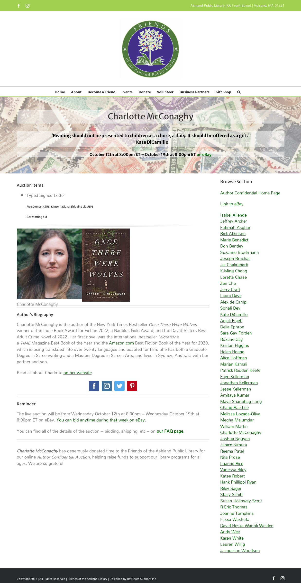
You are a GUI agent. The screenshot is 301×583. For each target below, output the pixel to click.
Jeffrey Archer (233, 221)
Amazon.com (121, 343)
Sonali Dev (230, 308)
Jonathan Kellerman (239, 383)
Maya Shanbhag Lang (241, 401)
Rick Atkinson (233, 233)
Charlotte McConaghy (240, 432)
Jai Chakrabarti (234, 265)
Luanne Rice (231, 463)
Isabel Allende (233, 215)
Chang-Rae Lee (234, 407)
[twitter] (119, 386)
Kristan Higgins (234, 345)
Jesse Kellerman (235, 389)
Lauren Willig (232, 544)
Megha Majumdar (237, 420)
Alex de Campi (233, 302)
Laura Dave (231, 296)
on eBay (204, 154)
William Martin (234, 426)
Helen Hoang (232, 352)
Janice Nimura (233, 445)
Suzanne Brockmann (239, 252)
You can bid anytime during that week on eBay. (101, 420)
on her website (78, 373)
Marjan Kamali (233, 364)
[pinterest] (132, 386)
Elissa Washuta (234, 519)
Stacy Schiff (231, 494)
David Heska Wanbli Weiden (247, 526)
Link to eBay (232, 204)
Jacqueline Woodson (240, 550)
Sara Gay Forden (236, 333)
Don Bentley (231, 246)
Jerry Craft (230, 290)
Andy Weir (230, 532)
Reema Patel (232, 451)
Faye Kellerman (234, 377)
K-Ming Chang (233, 271)
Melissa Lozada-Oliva (240, 414)
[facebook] (94, 386)
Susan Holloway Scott (241, 501)
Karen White (232, 538)
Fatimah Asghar (235, 227)
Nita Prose (230, 457)
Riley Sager (230, 488)
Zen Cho (228, 283)
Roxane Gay (231, 339)
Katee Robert (232, 476)
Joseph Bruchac (235, 258)
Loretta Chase (233, 277)
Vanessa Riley (233, 470)
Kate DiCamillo (234, 314)
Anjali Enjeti (231, 320)
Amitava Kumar (234, 395)
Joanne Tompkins (237, 513)
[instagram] (107, 386)
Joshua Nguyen (235, 439)
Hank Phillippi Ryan (238, 482)
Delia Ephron (232, 327)
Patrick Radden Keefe (240, 370)
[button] (238, 91)
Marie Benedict (234, 240)
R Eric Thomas (233, 507)
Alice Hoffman (233, 358)
